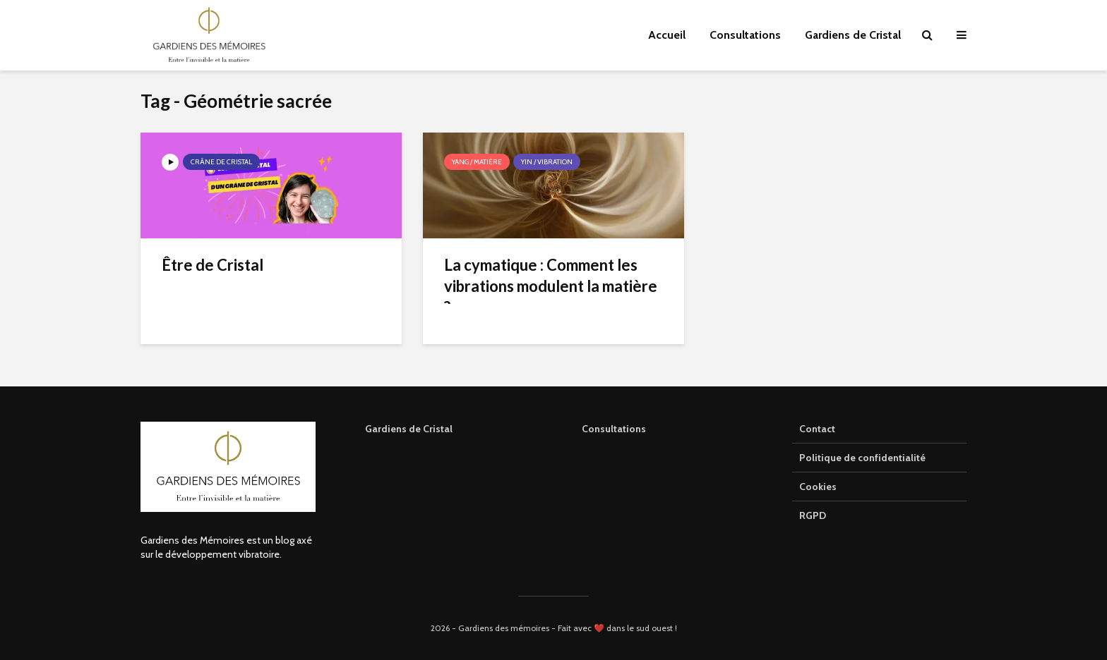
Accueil (667, 35)
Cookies (818, 486)
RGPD (812, 515)
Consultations (745, 35)
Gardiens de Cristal (853, 35)
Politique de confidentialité (862, 457)
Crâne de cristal (221, 161)
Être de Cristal (212, 264)
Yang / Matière (477, 161)
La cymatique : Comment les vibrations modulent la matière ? (550, 286)
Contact (817, 428)
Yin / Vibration (547, 161)
